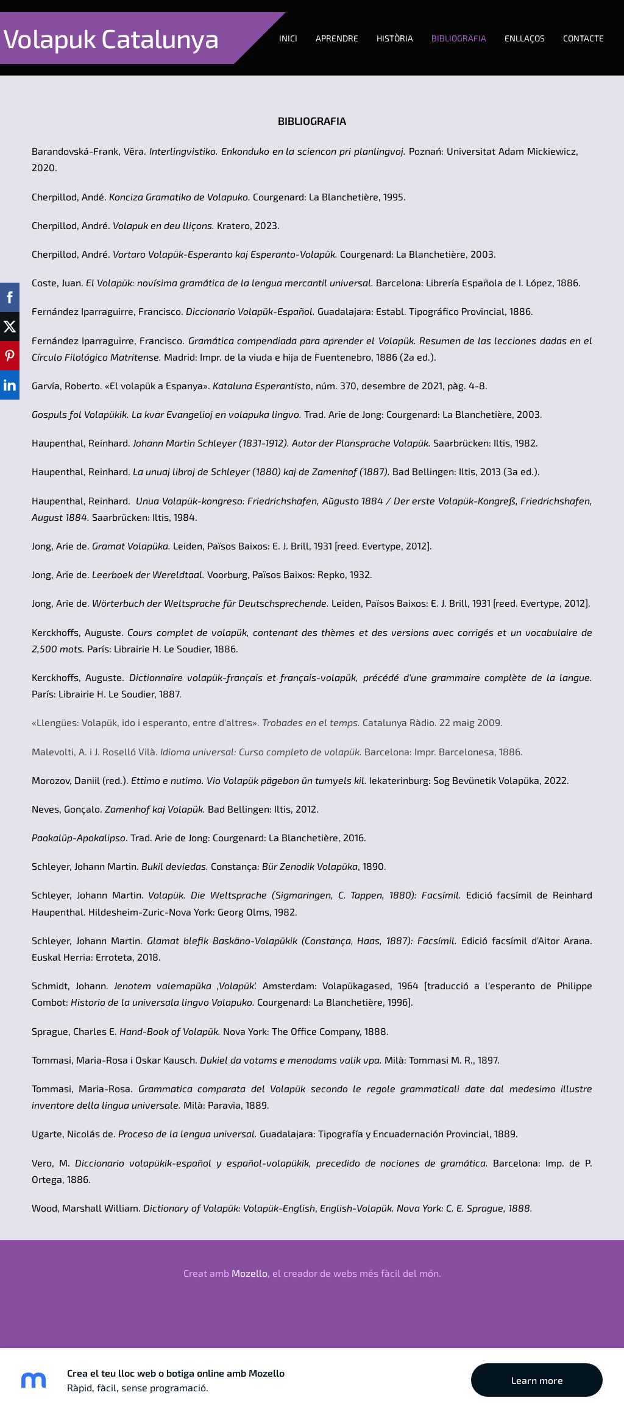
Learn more (537, 1380)
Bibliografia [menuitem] (212, 77)
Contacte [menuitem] (336, 77)
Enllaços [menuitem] (278, 77)
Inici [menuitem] (41, 77)
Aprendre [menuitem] (90, 77)
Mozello (250, 1301)
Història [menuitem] (148, 77)
